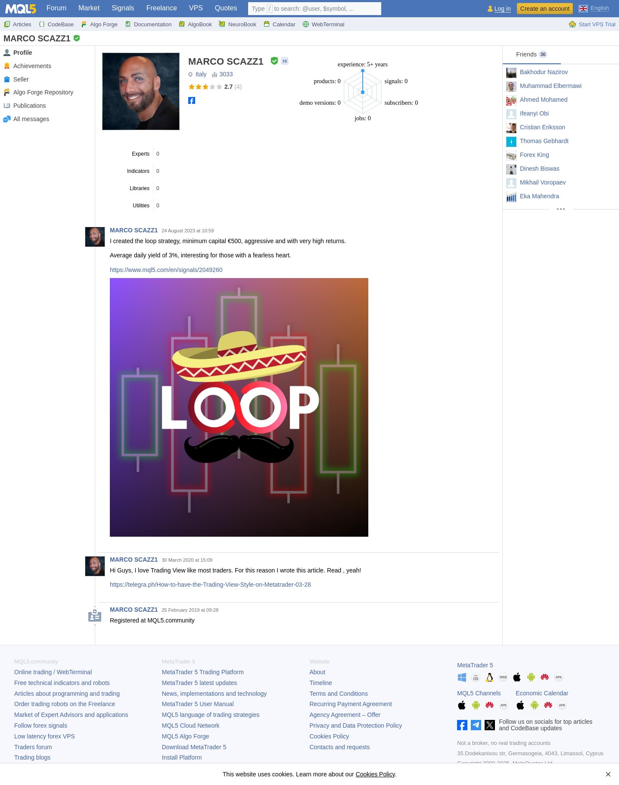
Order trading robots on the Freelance (64, 704)
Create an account (544, 8)
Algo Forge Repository (38, 92)
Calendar (279, 24)
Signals (123, 8)
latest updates (199, 682)
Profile (17, 52)
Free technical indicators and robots (62, 682)
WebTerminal (323, 24)
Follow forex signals (40, 725)
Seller (16, 79)
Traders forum (33, 747)
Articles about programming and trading (67, 693)
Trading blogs (32, 757)
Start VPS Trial (592, 24)
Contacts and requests (340, 747)
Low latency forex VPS (44, 736)
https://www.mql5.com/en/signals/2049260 (166, 269)
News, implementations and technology (214, 693)
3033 (226, 74)
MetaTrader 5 (475, 665)
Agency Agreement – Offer (345, 714)
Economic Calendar (542, 693)
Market (89, 8)
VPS (196, 8)
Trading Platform (203, 672)
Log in (503, 9)
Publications (24, 105)
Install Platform (182, 757)
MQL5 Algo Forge (185, 736)
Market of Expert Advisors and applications (71, 714)
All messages (26, 119)
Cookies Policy (329, 736)
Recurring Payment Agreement (351, 704)
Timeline (321, 682)
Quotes (226, 8)
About (318, 672)
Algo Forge (99, 24)
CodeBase (56, 24)
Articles (17, 24)
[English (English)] (594, 8)
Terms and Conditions (339, 693)
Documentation (147, 24)
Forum (56, 8)
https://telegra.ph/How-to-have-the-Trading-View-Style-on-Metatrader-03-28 (210, 584)
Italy (201, 74)
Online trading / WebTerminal (53, 672)
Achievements (27, 66)
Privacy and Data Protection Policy (356, 725)
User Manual (198, 704)
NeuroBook (237, 24)
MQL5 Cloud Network (191, 725)
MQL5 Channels (479, 693)
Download (194, 747)
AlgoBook (195, 24)
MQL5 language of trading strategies (210, 714)
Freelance (161, 8)
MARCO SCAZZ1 (134, 230)
